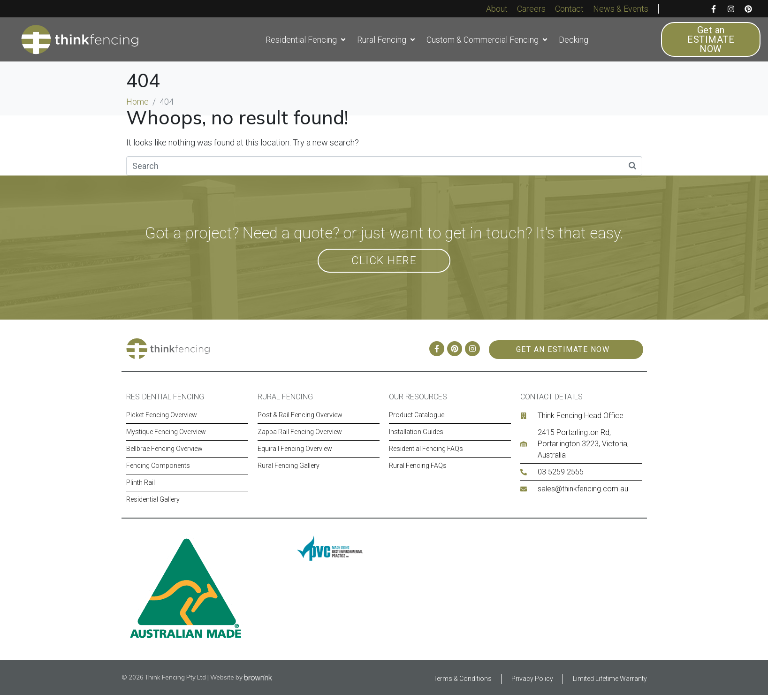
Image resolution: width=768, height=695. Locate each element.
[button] (306, 39)
